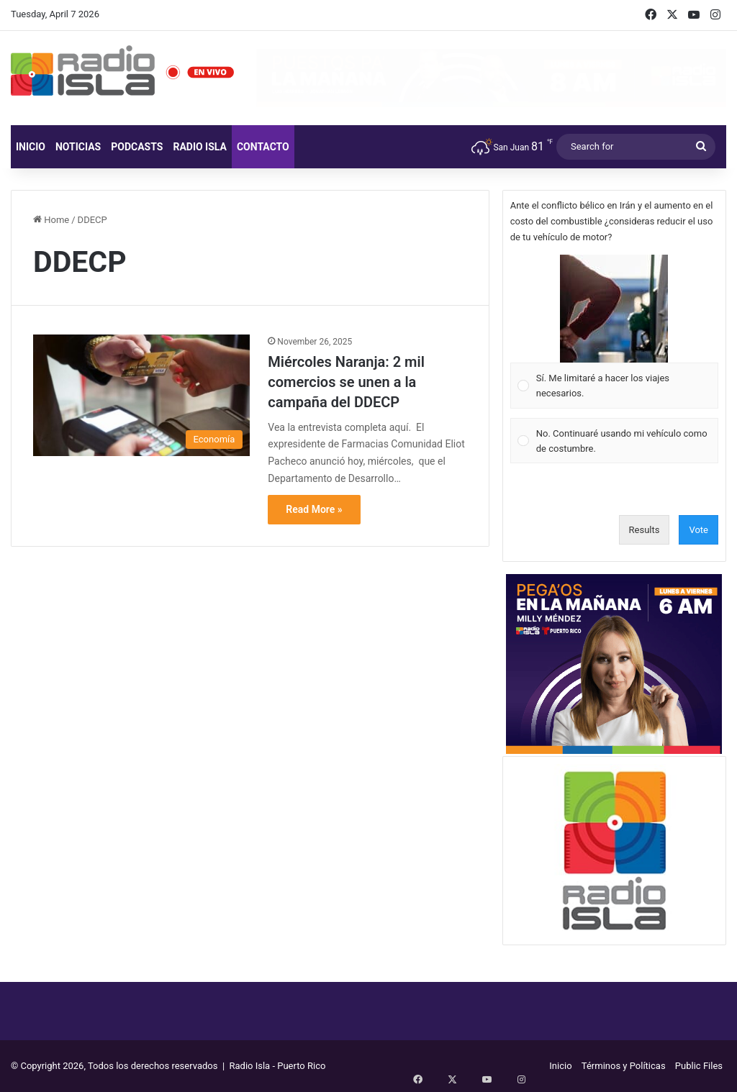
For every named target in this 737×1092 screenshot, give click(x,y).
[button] (614, 309)
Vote (698, 529)
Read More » (314, 509)
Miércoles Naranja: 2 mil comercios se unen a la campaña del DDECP (346, 382)
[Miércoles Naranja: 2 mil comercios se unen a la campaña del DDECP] (141, 396)
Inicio (30, 147)
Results (644, 529)
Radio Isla (200, 147)
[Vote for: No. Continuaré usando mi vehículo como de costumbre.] (614, 440)
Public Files (699, 1065)
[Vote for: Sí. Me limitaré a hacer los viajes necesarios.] (614, 332)
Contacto (263, 147)
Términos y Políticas (624, 1065)
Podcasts (137, 147)
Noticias (78, 147)
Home (51, 219)
